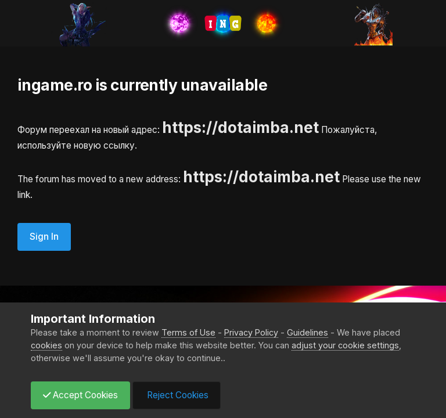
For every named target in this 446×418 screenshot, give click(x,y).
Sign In (44, 236)
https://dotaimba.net (240, 127)
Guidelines (307, 332)
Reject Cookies (176, 395)
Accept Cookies (80, 395)
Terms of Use (188, 332)
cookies (46, 345)
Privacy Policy (251, 332)
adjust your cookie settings (345, 345)
